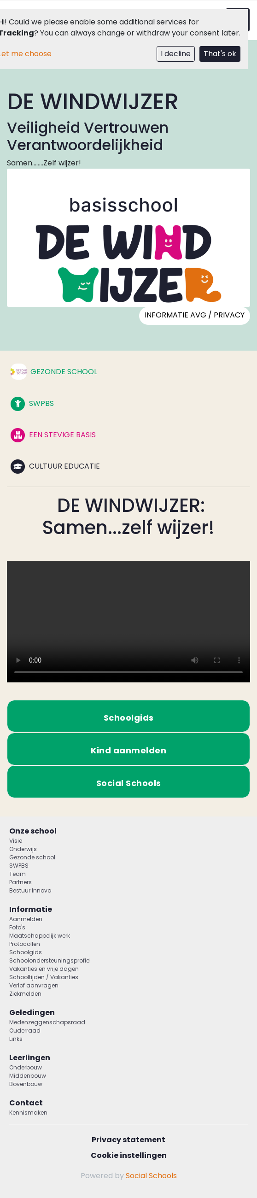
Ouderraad (25, 1030)
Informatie (30, 909)
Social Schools (151, 1175)
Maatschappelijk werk (39, 936)
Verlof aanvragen (33, 985)
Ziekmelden (25, 994)
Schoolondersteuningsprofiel (50, 960)
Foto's (17, 927)
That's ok (220, 53)
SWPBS (19, 865)
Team (17, 874)
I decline (176, 53)
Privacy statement (128, 1139)
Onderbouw (25, 1067)
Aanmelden (25, 919)
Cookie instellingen (129, 1155)
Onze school (33, 831)
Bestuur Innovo (30, 890)
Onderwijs (23, 849)
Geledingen (32, 1012)
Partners (20, 882)
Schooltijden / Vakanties (43, 977)
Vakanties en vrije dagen (44, 969)
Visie (15, 841)
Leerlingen (29, 1057)
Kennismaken (28, 1112)
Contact (26, 1103)
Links (16, 1039)
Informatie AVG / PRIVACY (195, 315)
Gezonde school (32, 857)
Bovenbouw (25, 1084)
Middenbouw (27, 1076)
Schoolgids (25, 952)
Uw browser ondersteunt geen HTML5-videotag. (128, 621)
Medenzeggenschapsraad (47, 1022)
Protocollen (24, 944)
